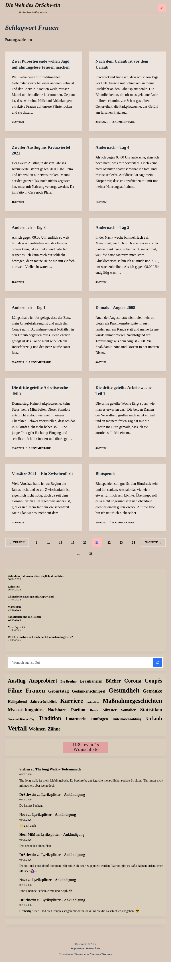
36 (90, 558)
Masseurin (14, 611)
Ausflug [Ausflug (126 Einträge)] (17, 686)
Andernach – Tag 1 (30, 307)
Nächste (153, 547)
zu (27, 774)
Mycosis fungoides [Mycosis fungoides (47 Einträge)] (25, 714)
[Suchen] (157, 667)
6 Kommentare (123, 527)
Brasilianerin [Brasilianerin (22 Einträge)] (91, 686)
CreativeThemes (101, 954)
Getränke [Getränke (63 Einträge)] (152, 696)
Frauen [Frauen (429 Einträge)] (35, 695)
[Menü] (162, 8)
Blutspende (106, 472)
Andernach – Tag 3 (30, 226)
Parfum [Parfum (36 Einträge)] (78, 715)
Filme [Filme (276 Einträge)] (15, 695)
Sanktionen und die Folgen (24, 622)
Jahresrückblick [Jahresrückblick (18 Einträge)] (43, 707)
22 (109, 547)
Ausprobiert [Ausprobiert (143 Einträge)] (43, 686)
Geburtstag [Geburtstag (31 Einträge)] (58, 696)
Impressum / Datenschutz (85, 948)
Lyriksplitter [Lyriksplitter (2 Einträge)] (92, 707)
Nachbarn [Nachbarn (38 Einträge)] (57, 714)
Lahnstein (14, 591)
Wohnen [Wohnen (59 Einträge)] (37, 734)
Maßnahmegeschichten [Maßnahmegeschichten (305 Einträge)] (132, 706)
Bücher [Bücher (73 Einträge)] (113, 686)
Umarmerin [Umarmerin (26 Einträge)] (76, 724)
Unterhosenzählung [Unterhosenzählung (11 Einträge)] (127, 724)
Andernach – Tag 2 (114, 226)
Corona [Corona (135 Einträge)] (132, 686)
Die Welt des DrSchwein (32, 5)
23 (121, 547)
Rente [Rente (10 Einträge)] (94, 715)
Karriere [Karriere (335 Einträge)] (71, 706)
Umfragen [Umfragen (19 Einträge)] (99, 724)
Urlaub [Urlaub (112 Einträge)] (154, 723)
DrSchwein (27, 799)
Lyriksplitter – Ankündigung (63, 799)
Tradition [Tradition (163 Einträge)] (50, 723)
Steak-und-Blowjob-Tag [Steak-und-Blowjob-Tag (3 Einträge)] (21, 724)
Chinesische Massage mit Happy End (31, 601)
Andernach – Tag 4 (114, 146)
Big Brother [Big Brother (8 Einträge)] (68, 686)
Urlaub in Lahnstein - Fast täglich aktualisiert (36, 581)
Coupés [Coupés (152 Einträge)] (153, 686)
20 (84, 547)
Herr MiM (27, 839)
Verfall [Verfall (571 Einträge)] (17, 733)
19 (72, 547)
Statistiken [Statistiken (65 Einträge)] (151, 714)
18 (60, 547)
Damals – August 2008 (117, 307)
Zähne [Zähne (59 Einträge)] (54, 734)
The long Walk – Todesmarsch (58, 774)
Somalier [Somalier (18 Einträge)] (128, 715)
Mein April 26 (16, 631)
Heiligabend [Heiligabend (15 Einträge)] (17, 707)
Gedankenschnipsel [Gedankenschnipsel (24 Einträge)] (89, 696)
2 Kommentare (123, 121)
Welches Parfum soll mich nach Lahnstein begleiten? (40, 642)
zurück (17, 547)
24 (133, 547)
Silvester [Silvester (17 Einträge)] (110, 715)
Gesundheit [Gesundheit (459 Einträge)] (123, 695)
